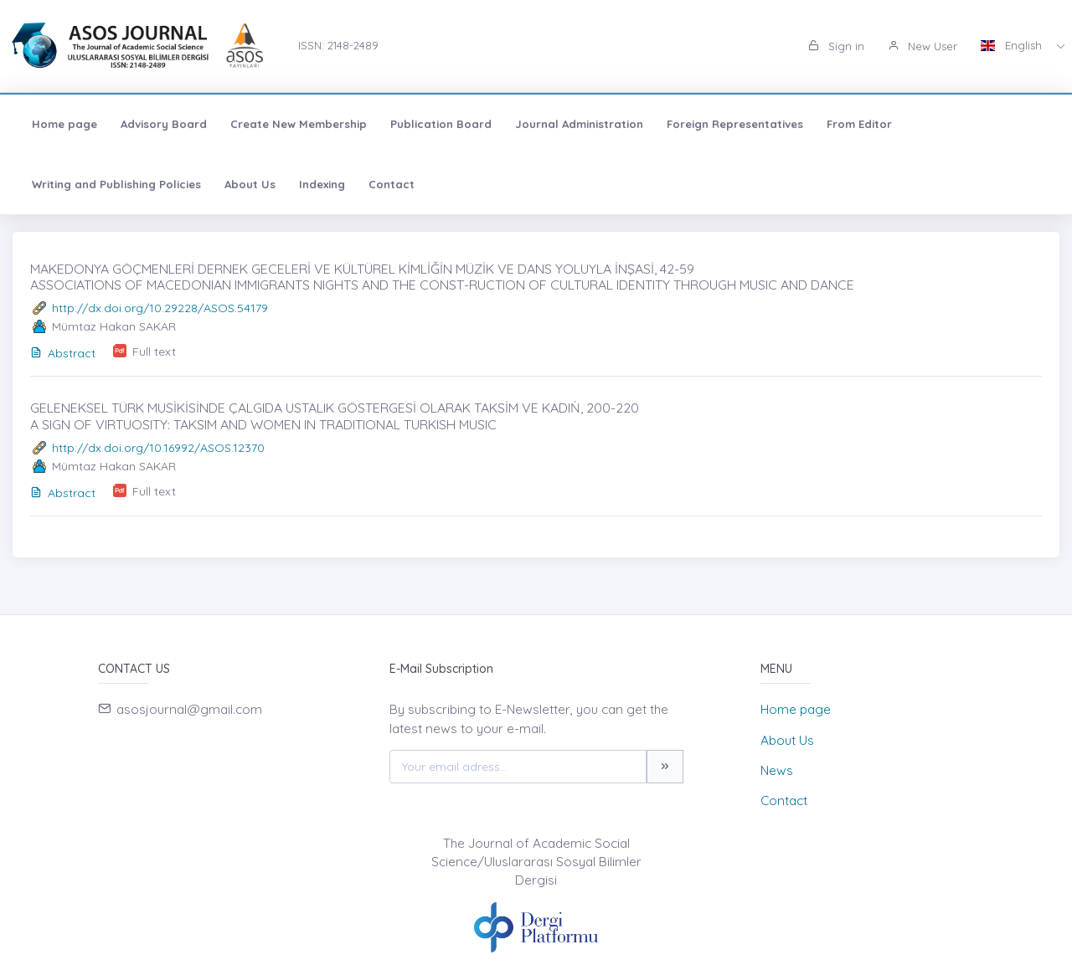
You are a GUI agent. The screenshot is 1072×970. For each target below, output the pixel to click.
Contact (391, 184)
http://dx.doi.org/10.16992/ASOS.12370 (158, 447)
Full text (154, 351)
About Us (250, 184)
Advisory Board (164, 124)
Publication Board (441, 124)
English (1013, 45)
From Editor (859, 124)
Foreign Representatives (735, 124)
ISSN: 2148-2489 (338, 45)
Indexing (322, 184)
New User (922, 46)
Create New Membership (298, 124)
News (776, 770)
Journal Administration (579, 124)
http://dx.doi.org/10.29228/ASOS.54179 (160, 308)
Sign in (836, 46)
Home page (64, 124)
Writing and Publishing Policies (116, 184)
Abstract (62, 353)
